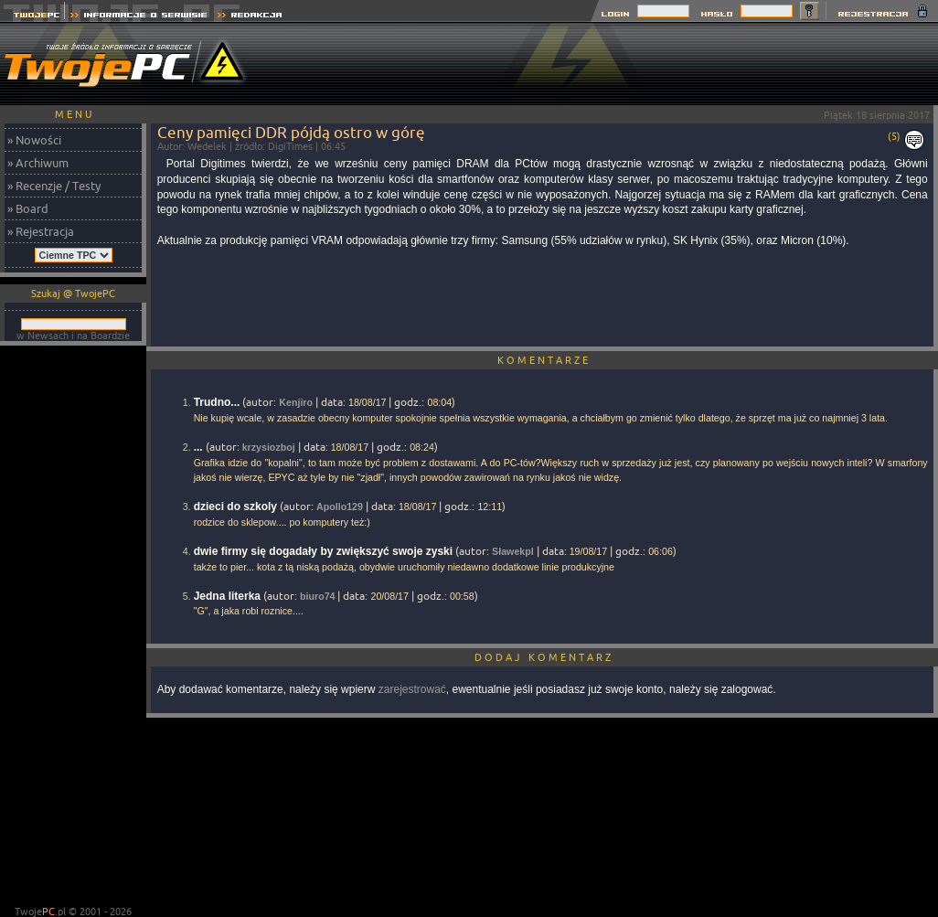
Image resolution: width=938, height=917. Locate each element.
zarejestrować (412, 689)
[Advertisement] (73, 627)
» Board (27, 208)
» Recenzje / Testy (54, 185)
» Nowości (34, 139)
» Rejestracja (40, 231)
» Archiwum (38, 162)
